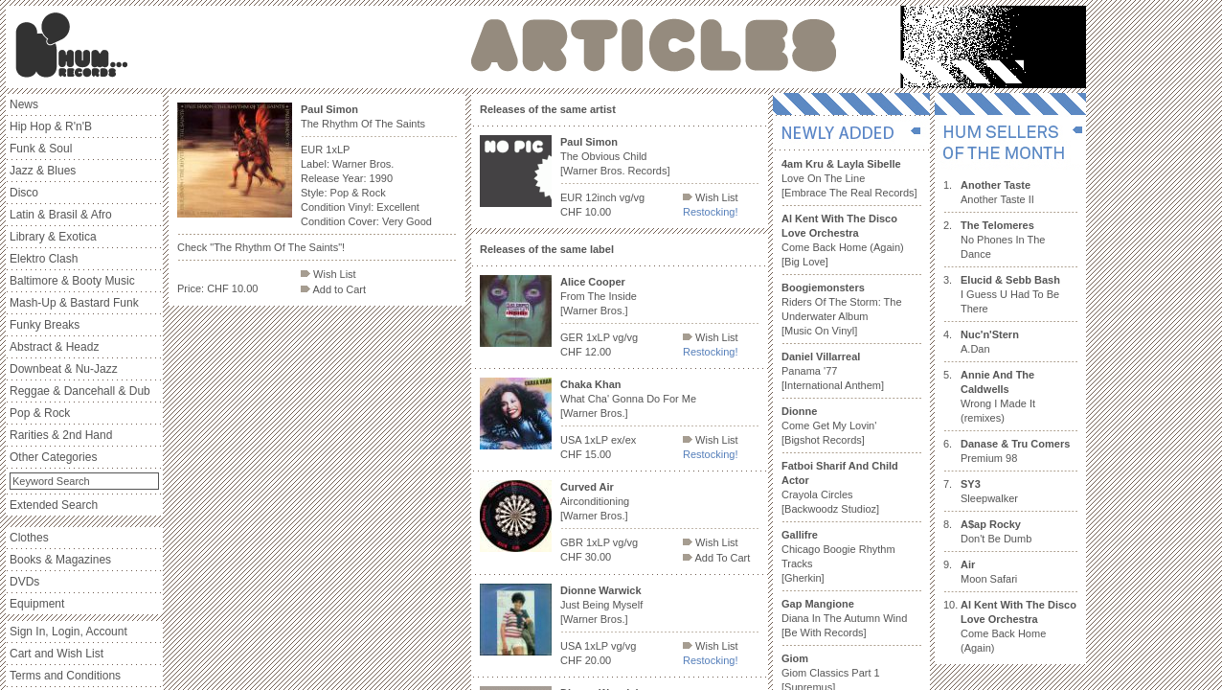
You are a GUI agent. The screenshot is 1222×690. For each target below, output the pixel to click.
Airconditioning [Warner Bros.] (594, 501)
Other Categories (53, 457)
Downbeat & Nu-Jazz (64, 369)
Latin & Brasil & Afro (61, 214)
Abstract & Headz (54, 347)
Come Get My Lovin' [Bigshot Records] (828, 425)
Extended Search (54, 505)
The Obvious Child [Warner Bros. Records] (615, 156)
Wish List (328, 274)
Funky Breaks (44, 325)
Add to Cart (333, 289)
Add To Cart (716, 558)
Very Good (407, 221)
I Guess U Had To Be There (1010, 294)
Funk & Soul (41, 148)
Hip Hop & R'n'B (51, 126)
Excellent (397, 207)
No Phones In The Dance (1003, 239)
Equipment (37, 603)
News (24, 104)
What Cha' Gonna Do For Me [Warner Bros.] (628, 399)
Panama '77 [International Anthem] (832, 371)
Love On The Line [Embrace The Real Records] (849, 178)
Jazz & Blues (43, 170)
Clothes (29, 537)
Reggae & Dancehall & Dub (80, 391)
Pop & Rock (40, 413)
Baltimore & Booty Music (72, 281)
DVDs (24, 581)
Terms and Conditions (65, 675)
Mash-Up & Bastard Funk (74, 303)
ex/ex (623, 440)
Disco (24, 192)
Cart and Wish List (56, 653)
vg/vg (632, 197)
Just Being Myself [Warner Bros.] (601, 605)
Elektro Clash (44, 258)
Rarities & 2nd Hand (61, 435)
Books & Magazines (60, 559)
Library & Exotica (53, 236)
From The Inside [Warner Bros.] (598, 296)
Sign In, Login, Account (68, 631)
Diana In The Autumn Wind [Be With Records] (844, 618)
